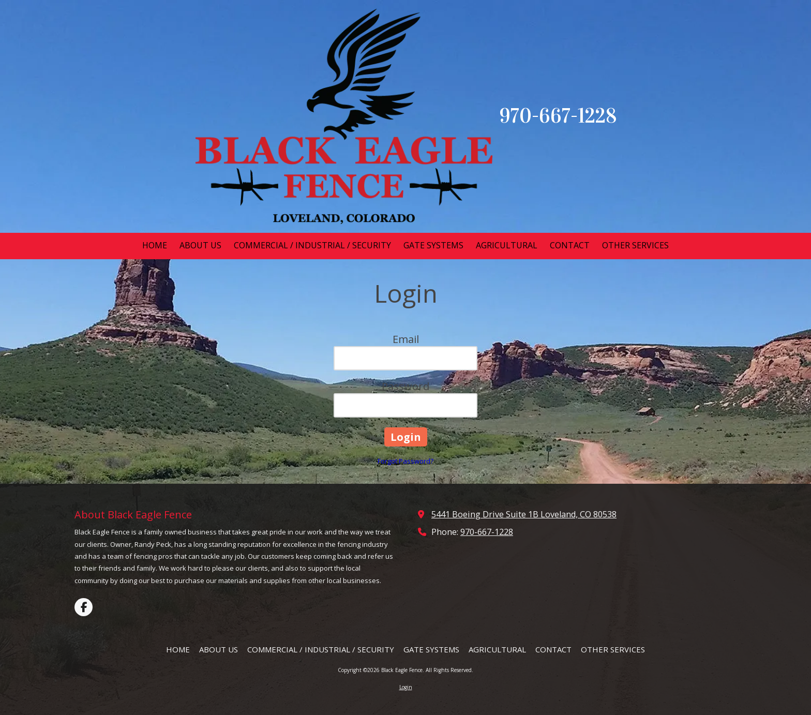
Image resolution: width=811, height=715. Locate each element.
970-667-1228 (486, 532)
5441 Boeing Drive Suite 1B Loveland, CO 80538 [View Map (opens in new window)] (524, 514)
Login (405, 687)
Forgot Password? (405, 461)
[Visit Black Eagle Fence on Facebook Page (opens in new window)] (83, 607)
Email (406, 339)
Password (405, 386)
